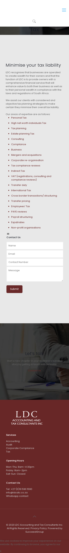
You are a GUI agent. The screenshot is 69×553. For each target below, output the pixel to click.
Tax (8, 451)
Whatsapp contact (17, 496)
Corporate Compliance (20, 448)
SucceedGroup (34, 532)
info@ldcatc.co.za (17, 492)
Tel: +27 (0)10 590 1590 (19, 489)
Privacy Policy (39, 528)
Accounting (13, 441)
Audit (9, 444)
